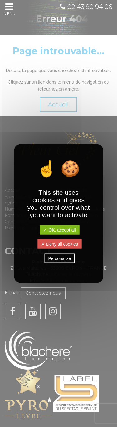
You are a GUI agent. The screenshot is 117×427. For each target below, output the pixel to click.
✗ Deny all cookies (59, 244)
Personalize (59, 258)
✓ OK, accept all (59, 230)
